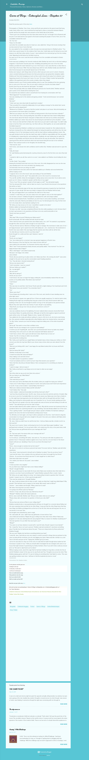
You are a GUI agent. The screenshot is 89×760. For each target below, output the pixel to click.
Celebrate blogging (23, 606)
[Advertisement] (77, 37)
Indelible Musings (17, 4)
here (31, 24)
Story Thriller (13, 610)
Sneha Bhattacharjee (53, 606)
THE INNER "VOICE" (16, 689)
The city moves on (14, 709)
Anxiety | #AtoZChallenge (17, 729)
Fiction (32, 606)
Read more (63, 704)
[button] (66, 14)
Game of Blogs (41, 606)
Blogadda (12, 606)
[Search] (82, 4)
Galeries (48, 755)
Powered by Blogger (44, 752)
